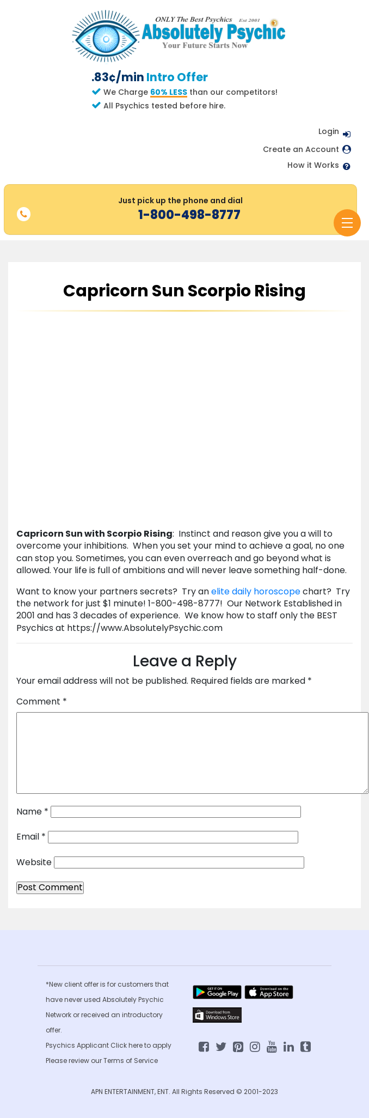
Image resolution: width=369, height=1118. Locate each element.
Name (32, 812)
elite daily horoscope (257, 591)
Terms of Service (130, 1060)
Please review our (74, 1060)
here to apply (149, 1045)
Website (34, 862)
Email (31, 837)
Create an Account (301, 149)
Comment (41, 702)
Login (328, 131)
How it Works (313, 165)
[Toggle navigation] (347, 222)
